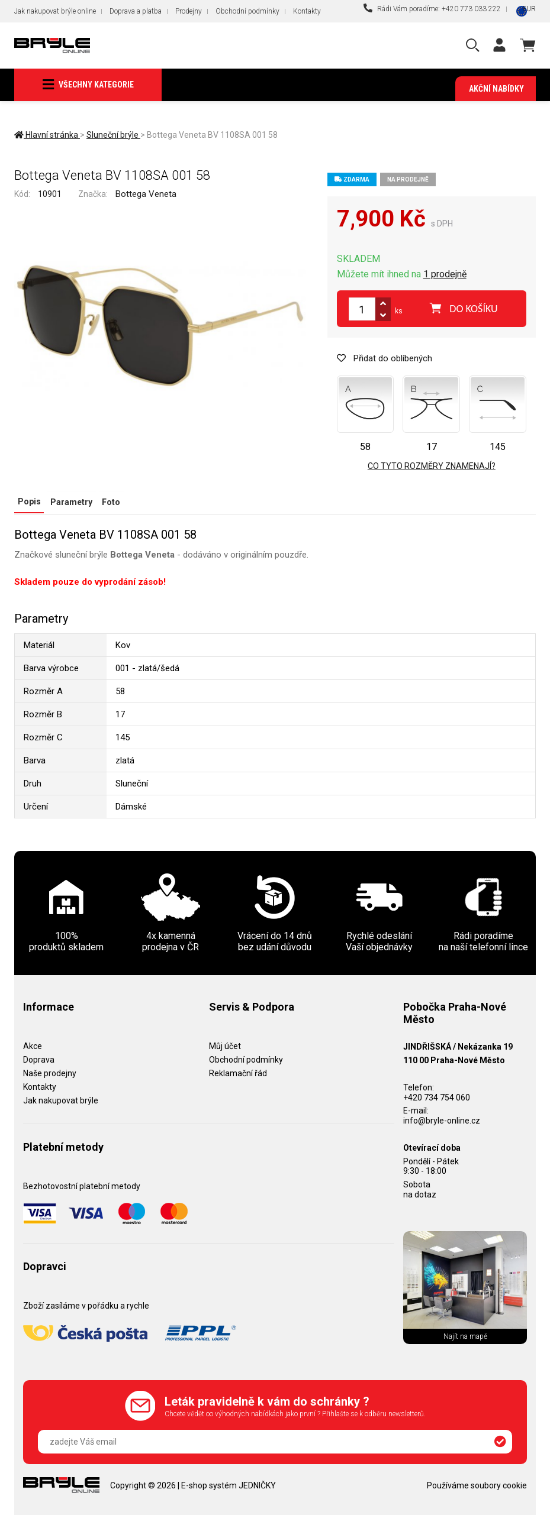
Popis (28, 502)
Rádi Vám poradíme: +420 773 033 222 (432, 8)
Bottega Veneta (145, 194)
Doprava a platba (136, 11)
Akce (32, 1046)
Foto (109, 502)
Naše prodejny (49, 1072)
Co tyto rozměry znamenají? (432, 466)
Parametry (70, 502)
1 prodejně (445, 274)
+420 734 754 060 (436, 1097)
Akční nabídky (496, 88)
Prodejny (188, 11)
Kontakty (307, 11)
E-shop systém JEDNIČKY (228, 1485)
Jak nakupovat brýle (60, 1100)
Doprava (38, 1059)
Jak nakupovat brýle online (55, 11)
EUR (529, 9)
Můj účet (225, 1046)
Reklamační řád (238, 1072)
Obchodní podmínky (247, 11)
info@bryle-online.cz (441, 1120)
